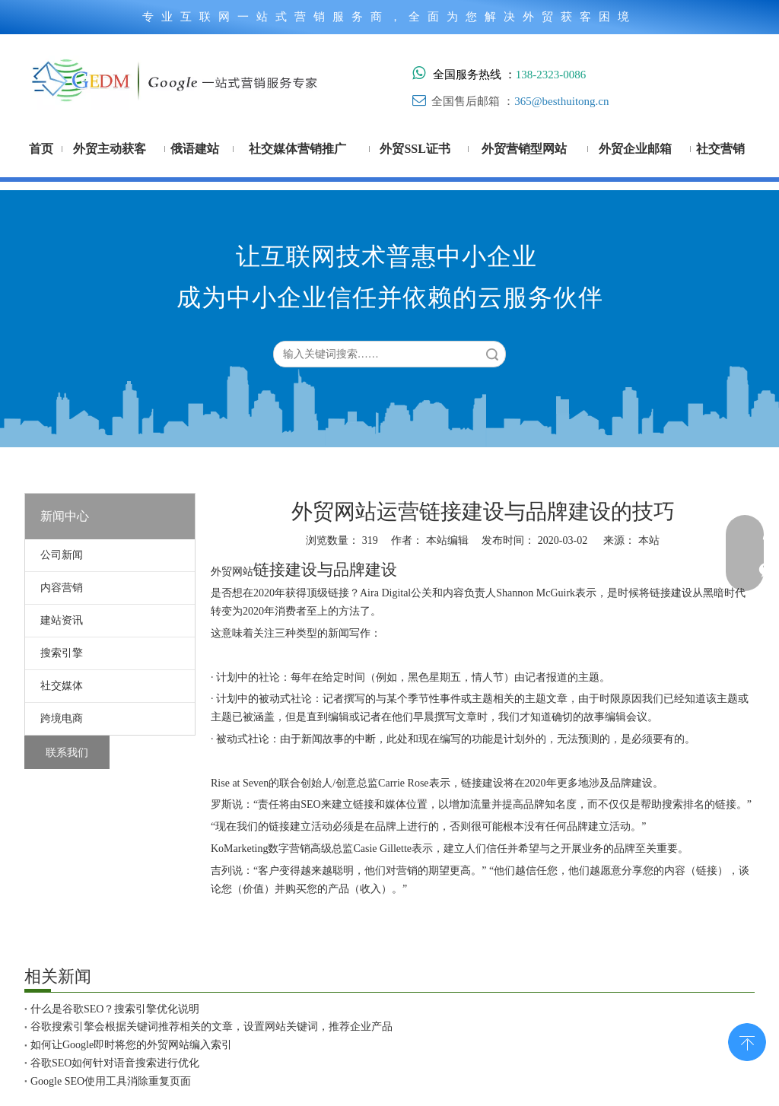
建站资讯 (61, 620)
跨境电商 (61, 718)
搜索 (492, 354)
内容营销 (61, 587)
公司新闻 (61, 555)
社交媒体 (61, 685)
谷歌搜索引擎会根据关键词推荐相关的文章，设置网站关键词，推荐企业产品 (211, 1026)
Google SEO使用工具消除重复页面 (110, 1081)
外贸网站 (232, 571)
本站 (649, 540)
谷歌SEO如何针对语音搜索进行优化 (114, 1063)
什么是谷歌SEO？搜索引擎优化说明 (114, 1009)
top (747, 1040)
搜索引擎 (61, 653)
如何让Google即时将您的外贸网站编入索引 (131, 1044)
